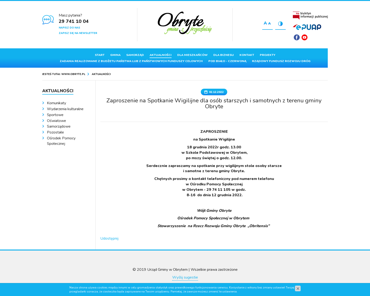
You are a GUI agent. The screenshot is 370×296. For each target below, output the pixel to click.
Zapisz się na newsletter (78, 33)
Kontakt (247, 55)
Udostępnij (109, 238)
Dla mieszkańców (192, 55)
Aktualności (161, 55)
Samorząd (135, 55)
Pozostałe (55, 132)
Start (100, 55)
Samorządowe (59, 126)
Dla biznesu (223, 55)
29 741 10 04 (73, 21)
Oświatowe (56, 120)
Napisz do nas (69, 27)
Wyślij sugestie (185, 277)
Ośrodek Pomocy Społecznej (61, 141)
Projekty (267, 55)
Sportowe (55, 114)
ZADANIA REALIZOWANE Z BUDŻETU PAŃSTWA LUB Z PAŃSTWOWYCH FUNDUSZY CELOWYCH (131, 61)
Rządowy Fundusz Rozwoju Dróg (281, 61)
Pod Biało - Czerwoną (227, 61)
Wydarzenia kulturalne (65, 109)
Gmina (115, 55)
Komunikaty (56, 103)
